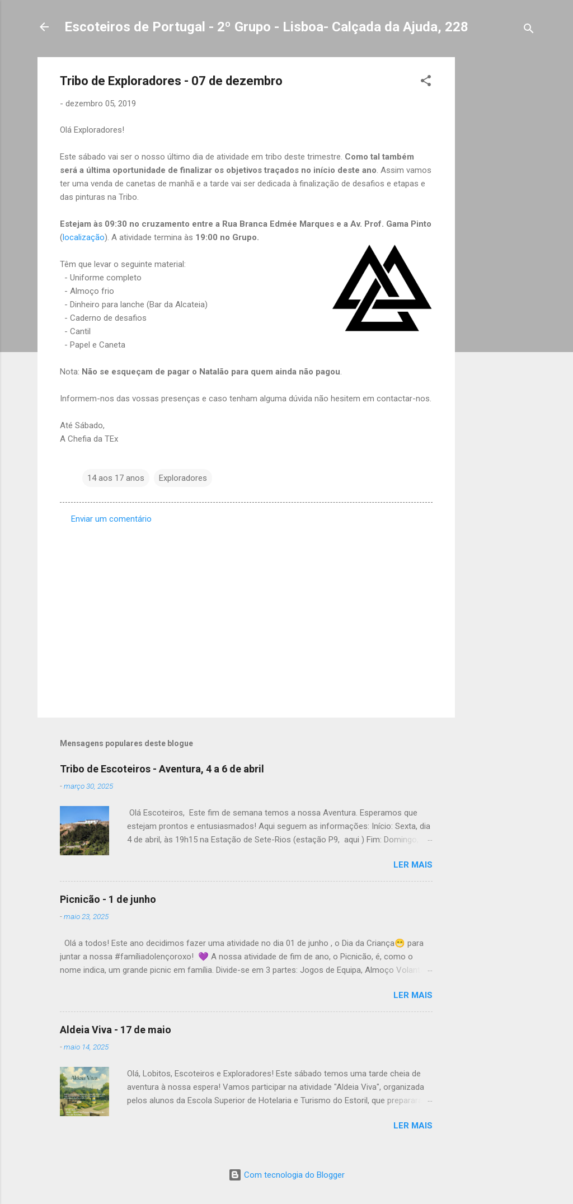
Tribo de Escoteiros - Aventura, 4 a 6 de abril (162, 769)
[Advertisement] (500, 225)
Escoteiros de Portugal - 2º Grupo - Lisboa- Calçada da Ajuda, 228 (266, 27)
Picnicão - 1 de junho (108, 899)
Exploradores (183, 478)
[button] (426, 82)
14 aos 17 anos (115, 478)
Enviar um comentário (111, 519)
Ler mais (413, 865)
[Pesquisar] (529, 30)
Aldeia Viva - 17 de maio (115, 1030)
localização (84, 237)
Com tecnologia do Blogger (286, 1175)
